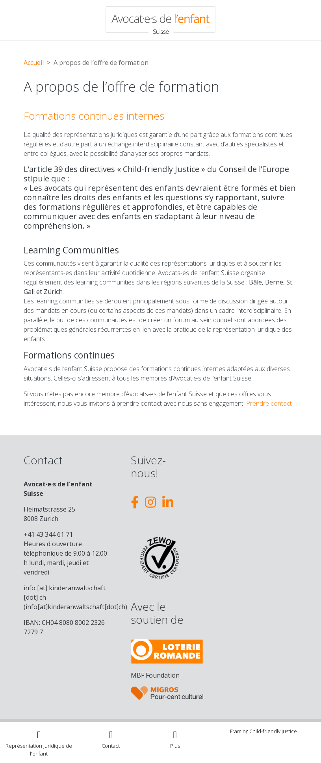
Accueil (34, 62)
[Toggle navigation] (175, 739)
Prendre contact (269, 403)
